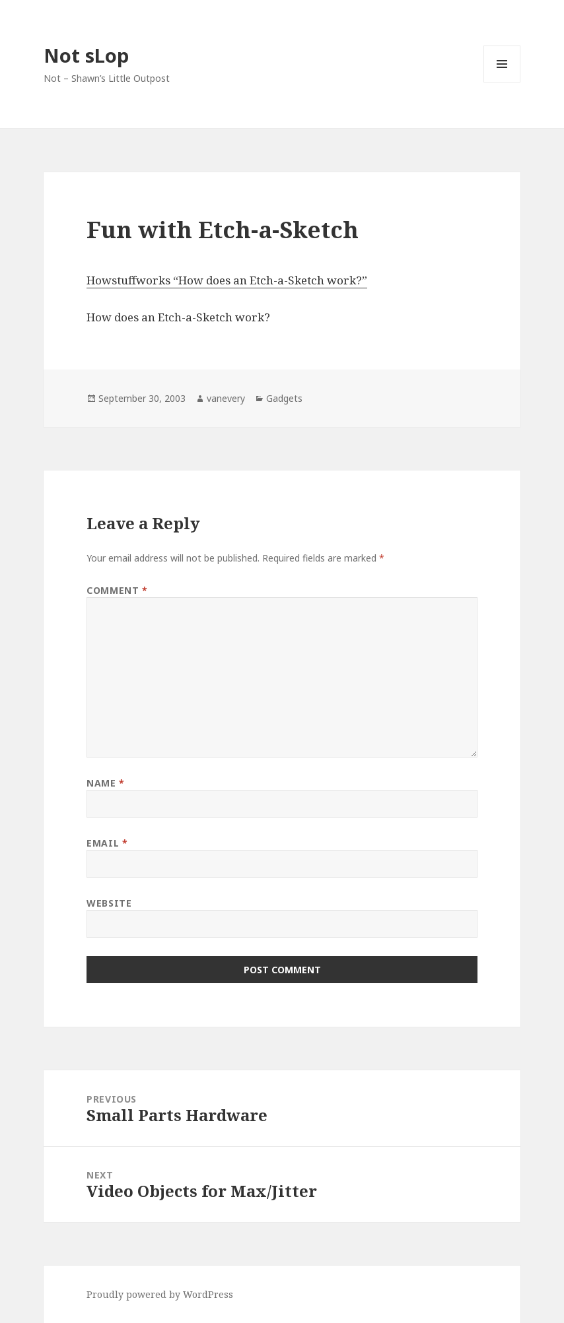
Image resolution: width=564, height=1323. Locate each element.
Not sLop (86, 55)
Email (107, 843)
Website (109, 903)
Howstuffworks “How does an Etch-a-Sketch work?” (227, 280)
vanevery (226, 398)
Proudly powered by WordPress (160, 1294)
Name (105, 783)
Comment (117, 590)
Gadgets (284, 398)
